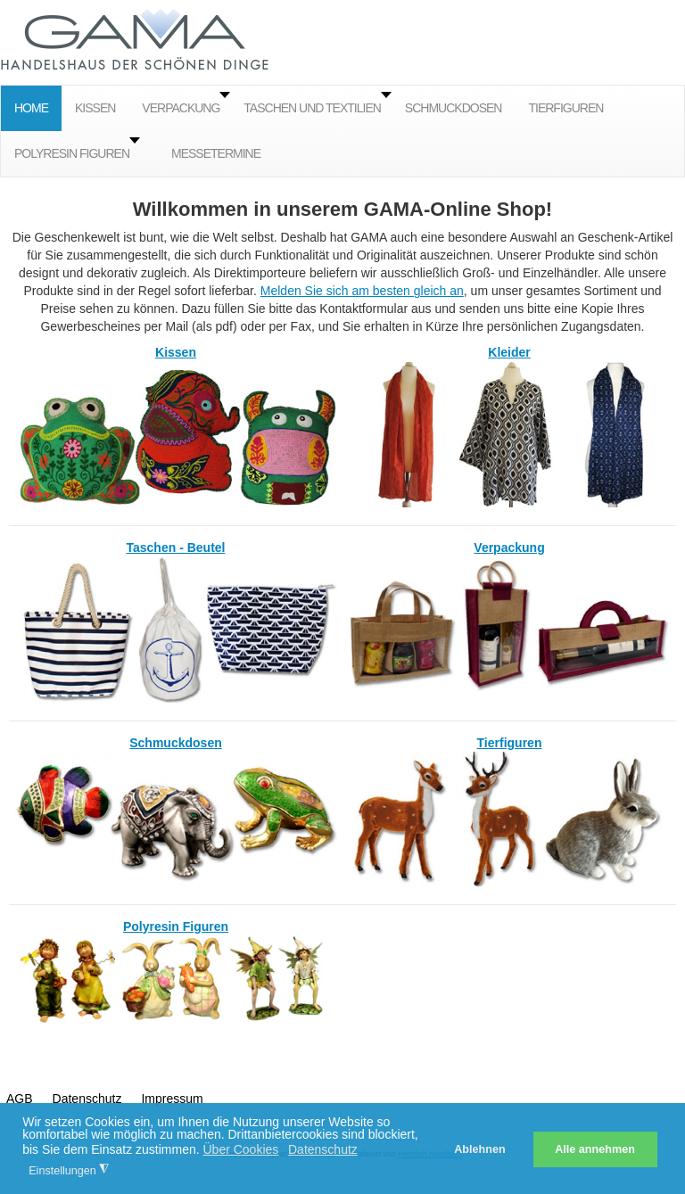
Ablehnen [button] (479, 1149)
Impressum (171, 1098)
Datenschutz (87, 1098)
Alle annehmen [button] (595, 1149)
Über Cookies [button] (240, 1149)
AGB (19, 1098)
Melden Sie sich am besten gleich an (362, 291)
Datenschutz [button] (323, 1149)
